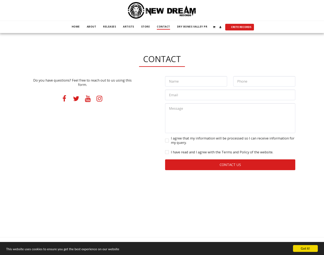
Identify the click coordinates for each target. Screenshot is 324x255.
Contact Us (230, 164)
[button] (214, 26)
